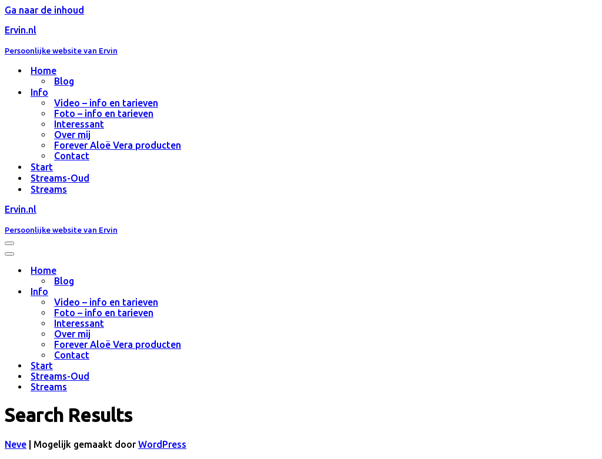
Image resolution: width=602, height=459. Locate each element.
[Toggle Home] (210, 271)
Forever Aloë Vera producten (117, 145)
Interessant (79, 124)
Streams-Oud (60, 178)
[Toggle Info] (210, 292)
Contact (71, 155)
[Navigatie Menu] (9, 243)
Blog (64, 81)
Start (42, 167)
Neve (15, 444)
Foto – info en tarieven (103, 113)
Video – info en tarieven (106, 103)
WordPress (162, 444)
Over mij (72, 134)
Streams (49, 189)
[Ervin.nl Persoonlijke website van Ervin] (301, 40)
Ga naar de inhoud (44, 10)
